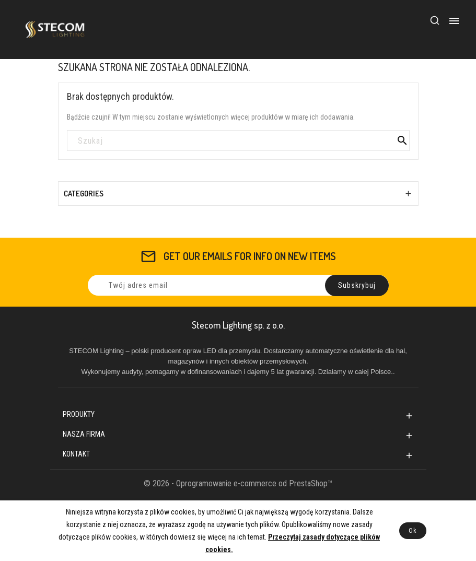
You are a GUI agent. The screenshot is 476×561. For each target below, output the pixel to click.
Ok (413, 530)
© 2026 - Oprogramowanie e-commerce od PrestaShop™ (238, 483)
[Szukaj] (238, 141)
